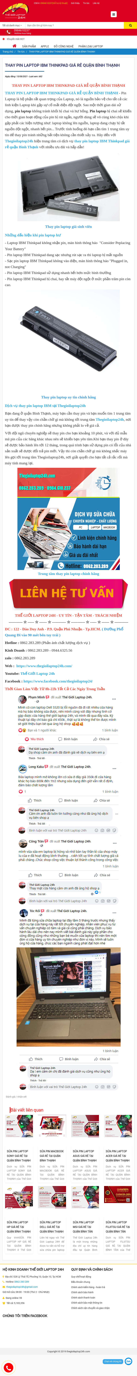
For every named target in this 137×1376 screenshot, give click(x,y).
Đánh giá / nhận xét (16, 1096)
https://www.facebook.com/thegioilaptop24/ (58, 681)
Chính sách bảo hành (82, 1292)
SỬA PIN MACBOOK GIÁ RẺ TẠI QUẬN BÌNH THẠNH (52, 1156)
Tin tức (86, 3)
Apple (45, 46)
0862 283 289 (21, 1281)
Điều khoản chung (80, 1282)
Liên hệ (96, 3)
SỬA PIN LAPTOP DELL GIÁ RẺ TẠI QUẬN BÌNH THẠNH (51, 1227)
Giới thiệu (75, 3)
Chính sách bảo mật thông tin (86, 1302)
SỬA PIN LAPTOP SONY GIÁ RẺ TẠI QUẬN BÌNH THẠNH (19, 1156)
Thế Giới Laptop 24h (37, 673)
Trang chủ (8, 51)
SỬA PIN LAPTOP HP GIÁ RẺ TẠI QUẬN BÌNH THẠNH (19, 1227)
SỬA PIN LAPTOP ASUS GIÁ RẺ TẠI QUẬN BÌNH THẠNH (85, 1156)
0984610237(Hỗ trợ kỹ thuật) (54, 3)
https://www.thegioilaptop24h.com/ (44, 666)
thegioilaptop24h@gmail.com (22, 1287)
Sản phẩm (29, 46)
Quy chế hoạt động (81, 1276)
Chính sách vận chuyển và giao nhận (90, 1308)
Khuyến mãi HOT (16, 39)
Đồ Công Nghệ (64, 46)
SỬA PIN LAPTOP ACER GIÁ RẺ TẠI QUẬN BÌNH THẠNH (117, 1156)
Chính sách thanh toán (83, 1297)
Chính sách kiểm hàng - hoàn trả (88, 1287)
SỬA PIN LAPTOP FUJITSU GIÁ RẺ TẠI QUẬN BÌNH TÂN (118, 1227)
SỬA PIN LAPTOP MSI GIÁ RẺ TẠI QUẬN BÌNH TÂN (83, 1227)
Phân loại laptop (90, 46)
